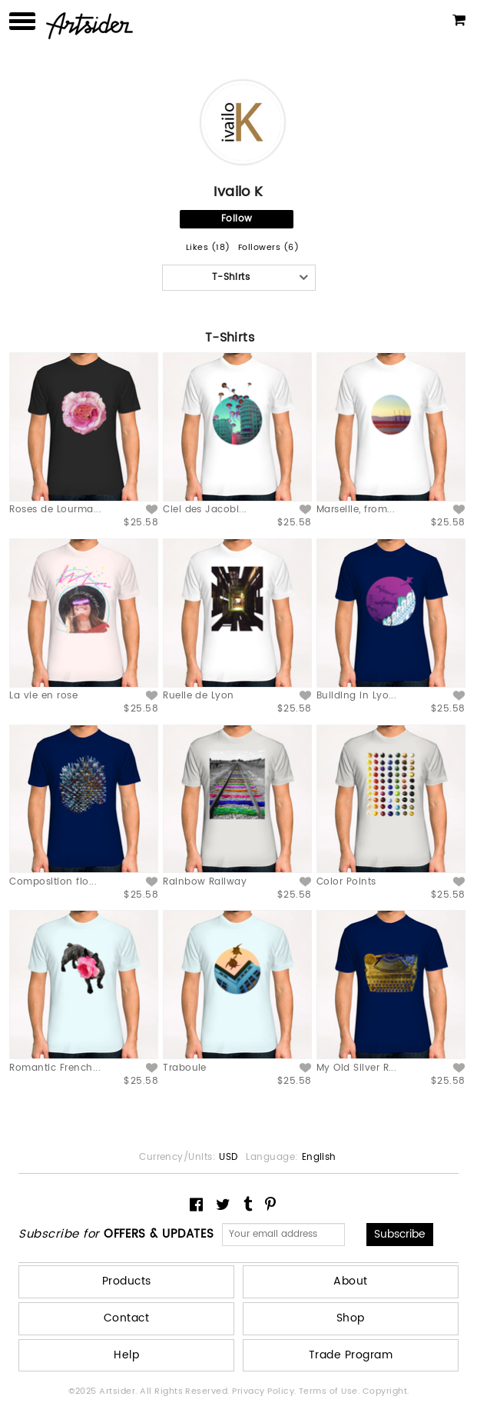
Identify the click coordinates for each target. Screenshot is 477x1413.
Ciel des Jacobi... (205, 509)
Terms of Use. (331, 1391)
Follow (237, 219)
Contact (126, 1318)
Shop (350, 1318)
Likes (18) (208, 248)
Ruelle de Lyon (198, 695)
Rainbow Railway (205, 882)
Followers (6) (268, 248)
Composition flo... (53, 882)
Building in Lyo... (356, 695)
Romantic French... (55, 1068)
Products (126, 1281)
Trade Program (351, 1355)
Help (126, 1355)
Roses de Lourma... (55, 509)
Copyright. (386, 1391)
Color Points (346, 882)
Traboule (185, 1068)
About (350, 1281)
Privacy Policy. (265, 1391)
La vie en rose (43, 695)
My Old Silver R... (356, 1068)
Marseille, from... (356, 509)
